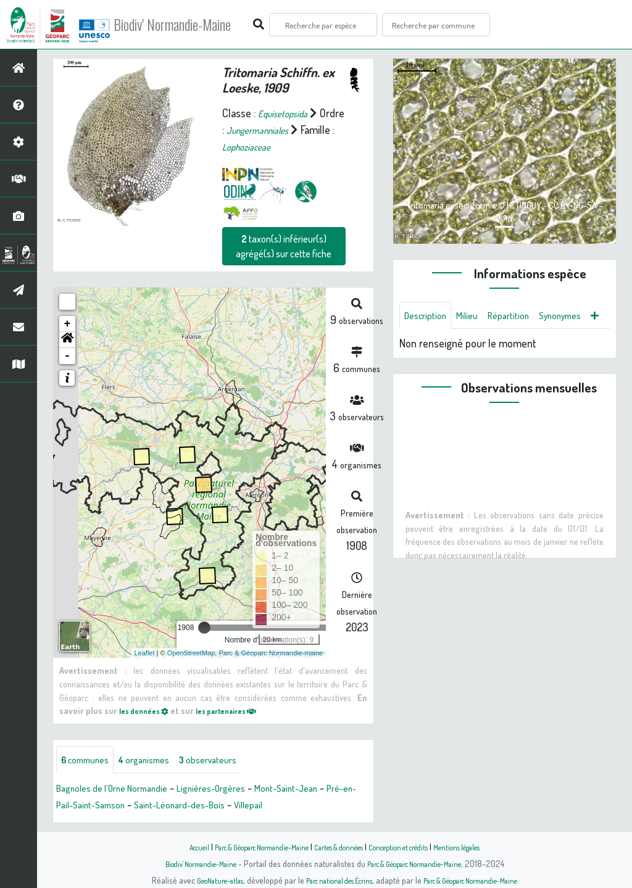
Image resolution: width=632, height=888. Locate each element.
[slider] (204, 627)
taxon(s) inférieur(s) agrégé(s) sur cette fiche (283, 246)
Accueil (168, 846)
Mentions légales (484, 846)
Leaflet (145, 652)
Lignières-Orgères (237, 790)
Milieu (476, 316)
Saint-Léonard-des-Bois (233, 806)
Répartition (522, 316)
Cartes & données (341, 846)
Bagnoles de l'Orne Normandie (122, 790)
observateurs (232, 760)
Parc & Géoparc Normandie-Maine (245, 846)
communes (90, 760)
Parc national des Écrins (332, 880)
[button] (67, 340)
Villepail (311, 806)
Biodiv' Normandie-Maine (203, 24)
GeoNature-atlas (199, 880)
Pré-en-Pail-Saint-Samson (114, 806)
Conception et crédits (413, 846)
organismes (159, 760)
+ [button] (67, 324)
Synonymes (429, 346)
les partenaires (241, 709)
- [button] (67, 356)
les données (148, 709)
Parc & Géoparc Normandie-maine (270, 652)
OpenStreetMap (191, 652)
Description (429, 316)
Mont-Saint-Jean (322, 790)
